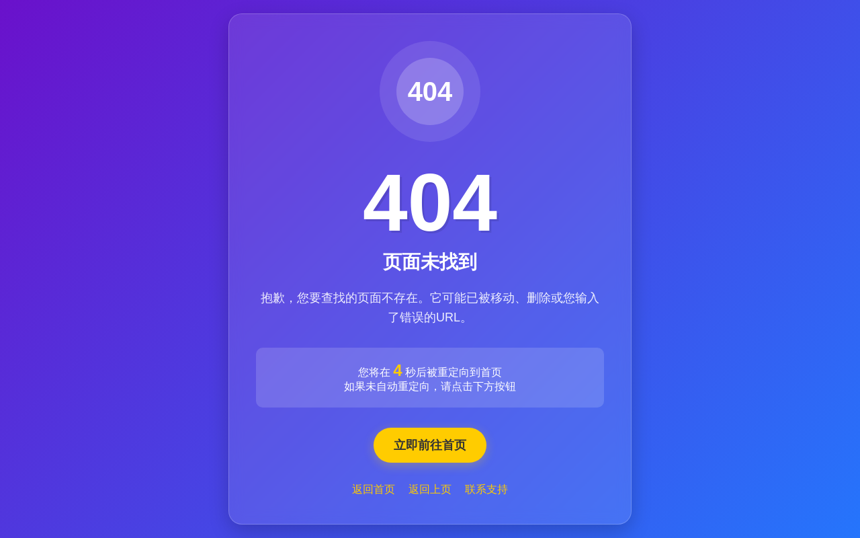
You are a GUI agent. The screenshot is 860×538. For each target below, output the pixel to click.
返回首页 (373, 489)
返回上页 (430, 489)
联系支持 (486, 489)
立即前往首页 (430, 445)
